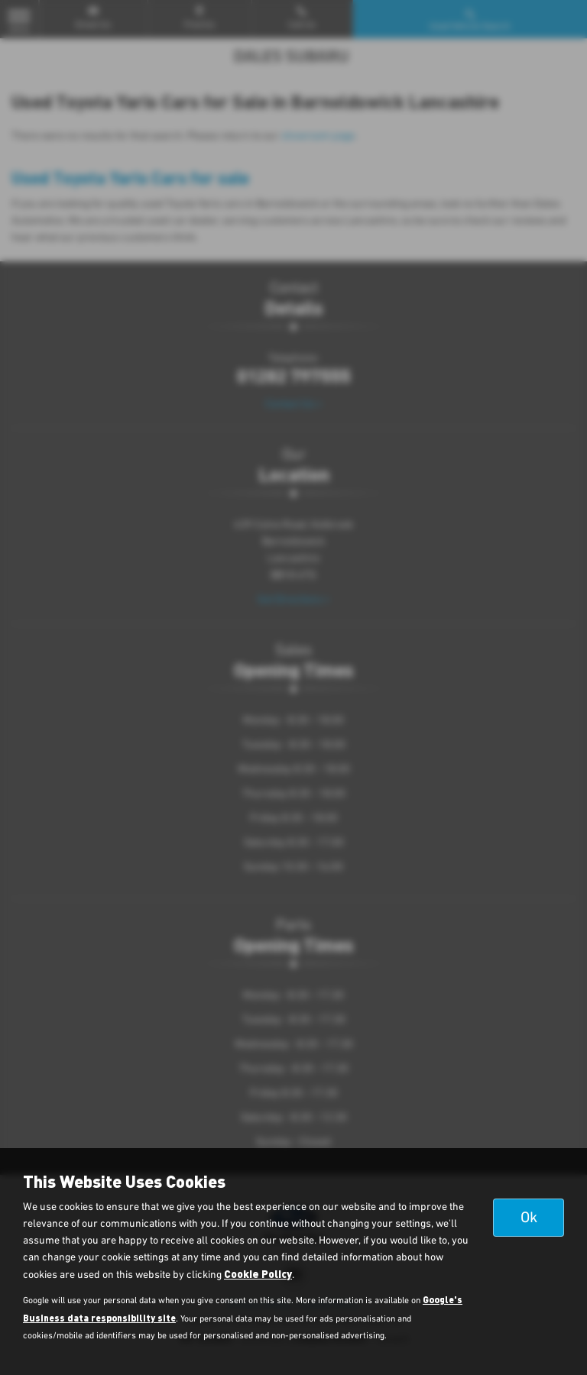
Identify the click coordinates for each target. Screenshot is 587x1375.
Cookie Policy (258, 1273)
